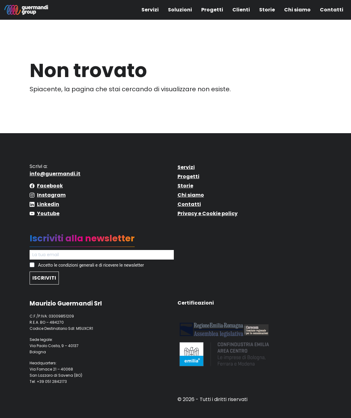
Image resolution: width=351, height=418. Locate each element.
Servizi (150, 9)
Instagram (51, 195)
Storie (267, 9)
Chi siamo (297, 9)
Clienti (241, 9)
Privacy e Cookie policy (208, 213)
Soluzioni (180, 9)
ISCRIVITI (44, 277)
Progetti (212, 9)
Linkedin (48, 204)
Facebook (50, 185)
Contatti (331, 9)
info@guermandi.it (55, 173)
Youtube (48, 213)
